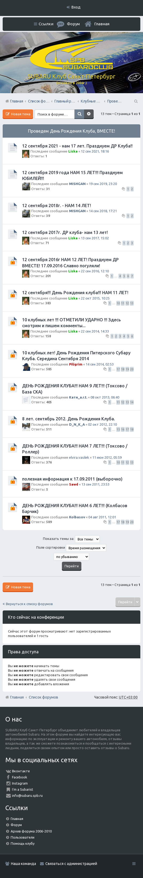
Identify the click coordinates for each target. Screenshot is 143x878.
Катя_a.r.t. (78, 397)
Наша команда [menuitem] (23, 863)
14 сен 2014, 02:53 (100, 364)
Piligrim (75, 364)
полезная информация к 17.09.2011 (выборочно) (72, 479)
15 (118, 429)
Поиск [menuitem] (135, 101)
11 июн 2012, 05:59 (107, 457)
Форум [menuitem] (73, 24)
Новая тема (20, 114)
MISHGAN (77, 184)
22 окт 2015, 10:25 (95, 298)
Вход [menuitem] (76, 7)
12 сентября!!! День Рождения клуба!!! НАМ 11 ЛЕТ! (75, 292)
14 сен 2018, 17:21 (103, 211)
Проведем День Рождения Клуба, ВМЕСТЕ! (71, 131)
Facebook (19, 777)
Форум (16, 825)
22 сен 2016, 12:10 (95, 271)
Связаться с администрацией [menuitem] (71, 863)
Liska (73, 151)
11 (122, 303)
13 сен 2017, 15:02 (95, 238)
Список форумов (43, 697)
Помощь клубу (22, 843)
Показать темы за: (71, 539)
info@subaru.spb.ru (27, 795)
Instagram (20, 783)
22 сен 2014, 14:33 (95, 331)
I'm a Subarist (22, 789)
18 (122, 369)
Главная (101, 24)
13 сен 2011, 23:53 (95, 484)
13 (131, 303)
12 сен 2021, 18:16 (95, 151)
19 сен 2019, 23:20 (103, 184)
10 (118, 303)
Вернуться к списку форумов (29, 604)
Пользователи (22, 837)
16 (122, 429)
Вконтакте (21, 771)
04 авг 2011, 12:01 (102, 517)
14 (131, 402)
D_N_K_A (77, 424)
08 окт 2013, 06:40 (104, 397)
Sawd (73, 484)
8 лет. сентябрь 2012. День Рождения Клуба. (68, 418)
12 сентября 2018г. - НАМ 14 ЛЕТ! (56, 205)
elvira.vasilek (79, 457)
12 (127, 303)
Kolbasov (77, 517)
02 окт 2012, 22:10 (102, 424)
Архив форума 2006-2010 (31, 831)
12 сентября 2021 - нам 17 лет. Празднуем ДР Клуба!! (77, 145)
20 (131, 369)
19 (127, 369)
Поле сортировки (71, 548)
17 (118, 369)
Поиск (79, 114)
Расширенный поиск (89, 114)
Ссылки (46, 24)
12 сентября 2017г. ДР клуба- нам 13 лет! (65, 232)
